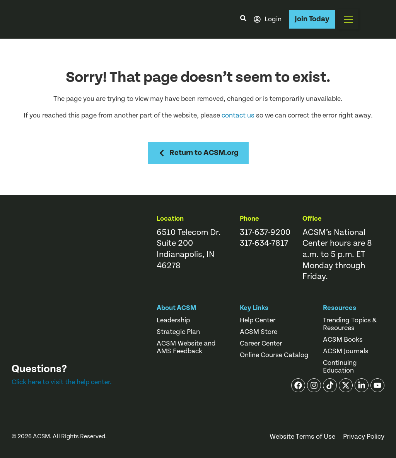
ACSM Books (343, 340)
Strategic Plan (178, 332)
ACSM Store (258, 332)
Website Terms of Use (302, 437)
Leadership (173, 320)
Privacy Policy (363, 437)
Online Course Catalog (274, 355)
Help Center (257, 320)
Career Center (261, 343)
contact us (238, 115)
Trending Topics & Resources (350, 324)
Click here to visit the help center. (62, 382)
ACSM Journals (346, 351)
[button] (348, 19)
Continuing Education (340, 367)
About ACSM (176, 308)
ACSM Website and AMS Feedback (186, 347)
